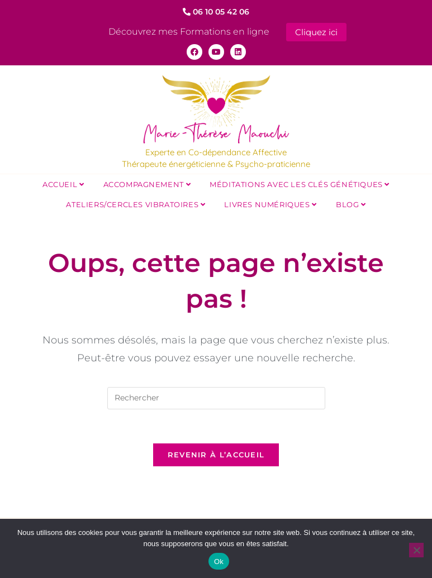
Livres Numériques (270, 203)
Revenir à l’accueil (216, 453)
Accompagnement (147, 183)
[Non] (416, 550)
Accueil (63, 183)
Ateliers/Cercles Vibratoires (135, 203)
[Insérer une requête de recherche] (216, 397)
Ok (219, 561)
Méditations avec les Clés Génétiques (300, 183)
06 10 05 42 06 (216, 12)
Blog (351, 203)
